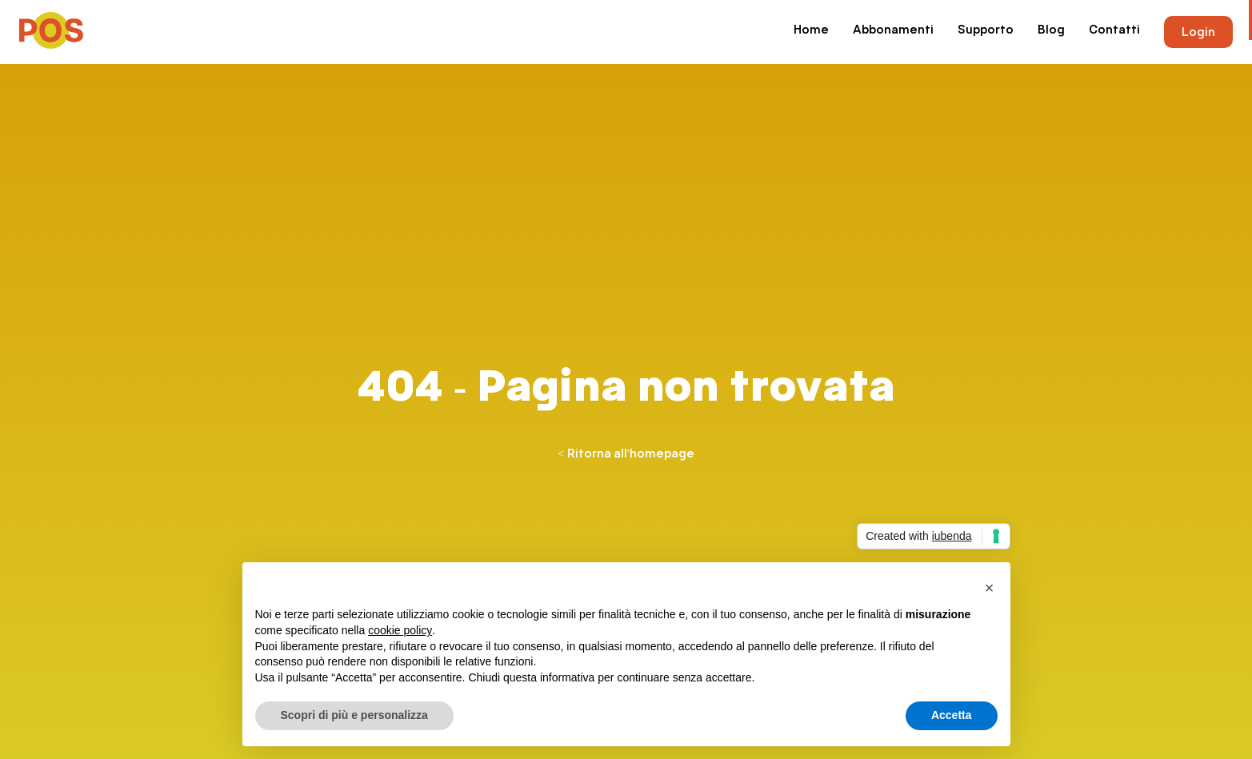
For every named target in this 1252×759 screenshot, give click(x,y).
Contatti (1114, 30)
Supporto (986, 30)
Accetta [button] (951, 715)
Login (1198, 32)
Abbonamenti (893, 30)
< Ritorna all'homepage (626, 454)
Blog (1051, 30)
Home (811, 30)
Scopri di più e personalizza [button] (354, 715)
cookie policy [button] (400, 630)
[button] (989, 588)
